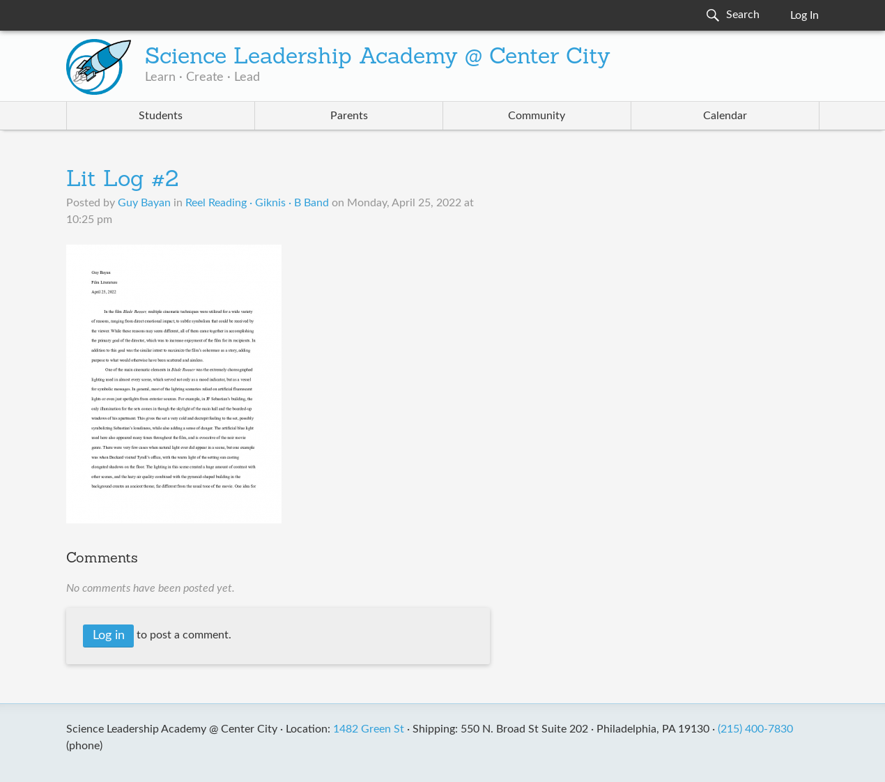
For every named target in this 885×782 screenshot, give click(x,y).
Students (161, 115)
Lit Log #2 (122, 180)
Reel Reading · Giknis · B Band (257, 202)
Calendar (725, 115)
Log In (804, 15)
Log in (109, 635)
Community (536, 115)
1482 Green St (368, 729)
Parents (349, 115)
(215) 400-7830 (755, 729)
